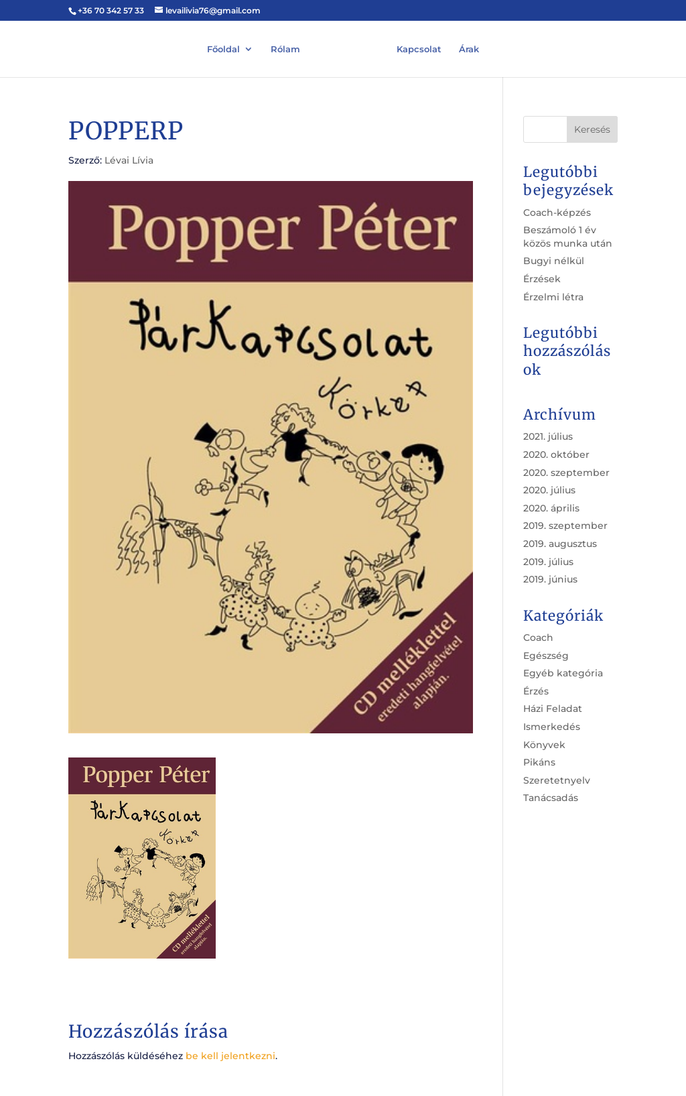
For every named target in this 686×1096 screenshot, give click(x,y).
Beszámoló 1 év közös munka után (567, 236)
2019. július (548, 562)
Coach (538, 637)
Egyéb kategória (563, 673)
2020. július (549, 490)
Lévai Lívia (129, 160)
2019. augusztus (560, 544)
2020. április (551, 508)
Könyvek (544, 745)
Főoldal (223, 49)
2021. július (548, 436)
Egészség (546, 656)
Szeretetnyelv (556, 780)
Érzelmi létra (553, 297)
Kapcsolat (419, 49)
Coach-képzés (557, 212)
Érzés (536, 691)
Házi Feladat (552, 709)
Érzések (542, 279)
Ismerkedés (551, 727)
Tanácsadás (550, 798)
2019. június (550, 579)
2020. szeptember (566, 473)
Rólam (285, 49)
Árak (469, 49)
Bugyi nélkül (553, 261)
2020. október (556, 454)
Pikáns (539, 762)
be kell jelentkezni (230, 1056)
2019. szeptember (565, 526)
